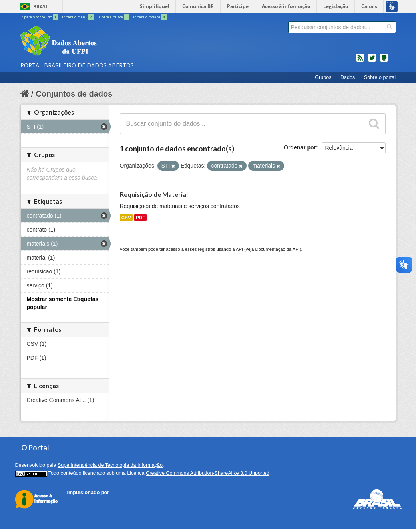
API (239, 249)
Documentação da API (277, 249)
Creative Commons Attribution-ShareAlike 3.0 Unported (207, 473)
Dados (347, 77)
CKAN (80, 501)
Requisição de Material (154, 194)
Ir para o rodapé (150, 17)
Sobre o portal (380, 77)
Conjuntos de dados (74, 93)
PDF (140, 217)
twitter (372, 61)
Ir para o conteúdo (39, 17)
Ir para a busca (114, 17)
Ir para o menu (78, 17)
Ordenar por (300, 147)
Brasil (41, 6)
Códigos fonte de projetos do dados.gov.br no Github (384, 61)
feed (360, 61)
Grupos (323, 77)
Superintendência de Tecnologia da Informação (110, 465)
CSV (126, 217)
